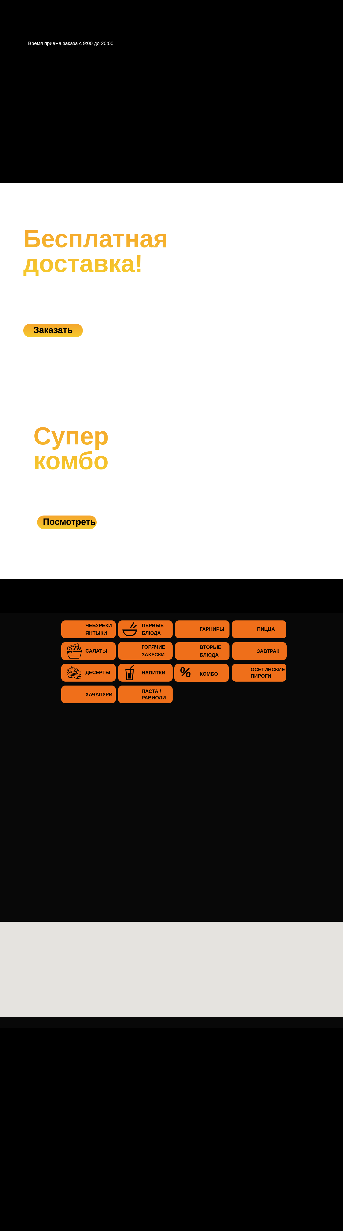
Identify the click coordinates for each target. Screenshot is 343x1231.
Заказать (53, 330)
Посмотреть (69, 522)
